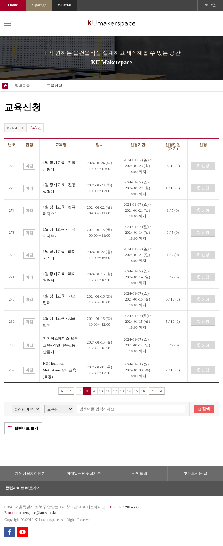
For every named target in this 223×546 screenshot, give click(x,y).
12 (115, 391)
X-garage (38, 5)
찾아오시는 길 (195, 473)
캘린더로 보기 (26, 428)
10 (101, 391)
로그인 (210, 5)
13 (122, 391)
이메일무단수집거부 (84, 473)
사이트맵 (139, 473)
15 (136, 391)
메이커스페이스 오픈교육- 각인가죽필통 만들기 (60, 345)
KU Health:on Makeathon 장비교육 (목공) (59, 370)
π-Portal (64, 5)
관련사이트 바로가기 (22, 488)
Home (13, 5)
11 (108, 391)
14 (129, 391)
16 (143, 391)
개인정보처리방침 (30, 473)
